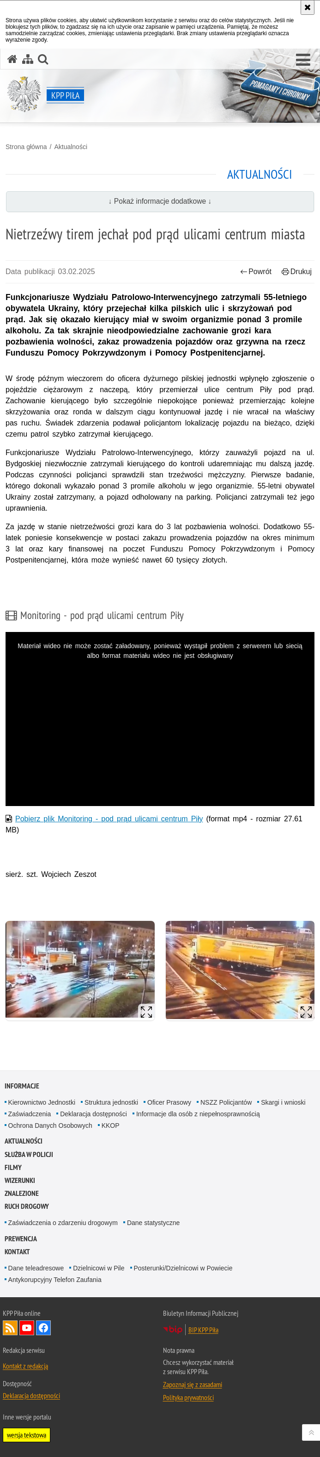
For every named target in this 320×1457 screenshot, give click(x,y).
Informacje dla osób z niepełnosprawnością (198, 1114)
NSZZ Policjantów (226, 1102)
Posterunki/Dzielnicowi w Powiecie (183, 1268)
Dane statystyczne (153, 1222)
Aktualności (70, 146)
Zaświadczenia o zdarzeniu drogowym (63, 1222)
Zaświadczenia (29, 1114)
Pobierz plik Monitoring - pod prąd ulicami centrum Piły (109, 819)
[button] (303, 60)
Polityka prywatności (188, 1397)
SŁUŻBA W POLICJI (29, 1154)
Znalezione (22, 1193)
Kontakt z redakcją (25, 1365)
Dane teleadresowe (36, 1268)
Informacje (22, 1086)
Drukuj (297, 271)
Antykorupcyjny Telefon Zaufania (55, 1279)
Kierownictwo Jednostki (42, 1102)
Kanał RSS (10, 1327)
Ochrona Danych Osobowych (50, 1125)
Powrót (256, 271)
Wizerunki (20, 1180)
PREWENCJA (21, 1239)
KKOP (111, 1125)
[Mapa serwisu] (27, 59)
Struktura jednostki (111, 1102)
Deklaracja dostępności (93, 1114)
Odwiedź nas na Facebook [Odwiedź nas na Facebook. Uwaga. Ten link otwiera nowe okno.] (43, 1327)
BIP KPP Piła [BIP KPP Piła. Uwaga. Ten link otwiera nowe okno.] (203, 1329)
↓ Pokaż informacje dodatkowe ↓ (160, 201)
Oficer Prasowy (169, 1102)
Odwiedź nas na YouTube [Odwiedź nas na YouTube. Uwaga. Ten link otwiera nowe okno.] (26, 1327)
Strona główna (26, 146)
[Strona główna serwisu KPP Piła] (12, 59)
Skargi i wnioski (283, 1102)
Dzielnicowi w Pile (98, 1268)
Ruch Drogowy (27, 1206)
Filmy (13, 1167)
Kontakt (17, 1252)
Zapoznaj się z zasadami (192, 1384)
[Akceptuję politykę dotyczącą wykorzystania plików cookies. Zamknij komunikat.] (307, 7)
